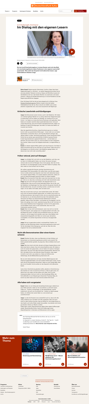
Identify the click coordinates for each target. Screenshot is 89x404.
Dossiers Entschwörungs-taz (28, 103)
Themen (7, 11)
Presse (73, 388)
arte (49, 401)
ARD (34, 401)
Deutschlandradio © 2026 (44, 398)
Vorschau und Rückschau (6, 386)
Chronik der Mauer (56, 401)
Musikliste (35, 11)
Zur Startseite (24, 375)
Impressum (57, 400)
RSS (37, 392)
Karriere (73, 390)
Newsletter (38, 390)
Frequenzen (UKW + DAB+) (24, 388)
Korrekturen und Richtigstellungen (80, 394)
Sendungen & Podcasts (25, 11)
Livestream (20, 386)
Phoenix (44, 401)
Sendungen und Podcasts (6, 388)
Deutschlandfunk (39, 2)
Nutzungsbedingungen (47, 400)
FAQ (37, 386)
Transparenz (74, 392)
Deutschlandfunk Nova (49, 2)
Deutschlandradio (76, 386)
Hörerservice (57, 386)
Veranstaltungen (40, 394)
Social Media (57, 388)
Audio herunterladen (32, 63)
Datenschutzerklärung (34, 400)
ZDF (38, 401)
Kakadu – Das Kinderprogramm (7, 392)
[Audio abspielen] (72, 52)
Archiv (41, 11)
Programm (14, 11)
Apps (37, 388)
